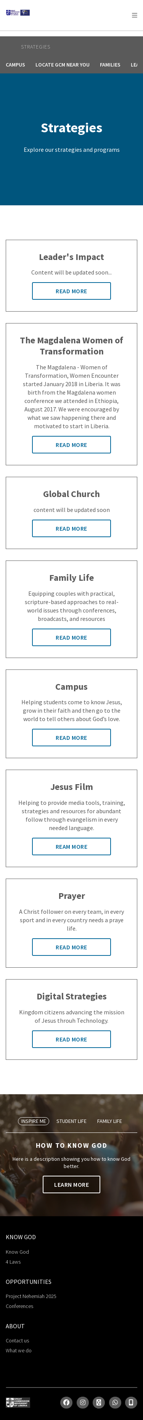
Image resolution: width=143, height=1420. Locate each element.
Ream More (72, 846)
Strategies (35, 46)
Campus (15, 64)
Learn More (71, 1184)
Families (110, 64)
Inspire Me (33, 1121)
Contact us (17, 1340)
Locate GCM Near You (62, 64)
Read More (71, 291)
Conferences (19, 1306)
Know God (17, 1251)
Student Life (71, 1121)
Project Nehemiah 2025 (31, 1296)
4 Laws (13, 1261)
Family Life (109, 1121)
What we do (19, 1350)
